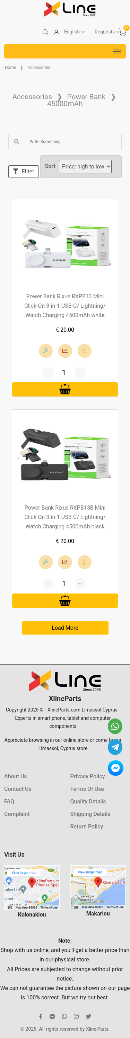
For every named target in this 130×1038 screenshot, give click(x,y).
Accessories (38, 67)
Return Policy (86, 826)
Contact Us (18, 789)
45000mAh (65, 104)
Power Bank (86, 97)
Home (10, 67)
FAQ (9, 801)
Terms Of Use (87, 789)
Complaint (16, 814)
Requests (105, 31)
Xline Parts (97, 1029)
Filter (23, 171)
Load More (65, 627)
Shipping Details (90, 814)
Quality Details (88, 801)
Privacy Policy (87, 776)
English (72, 31)
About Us (15, 776)
